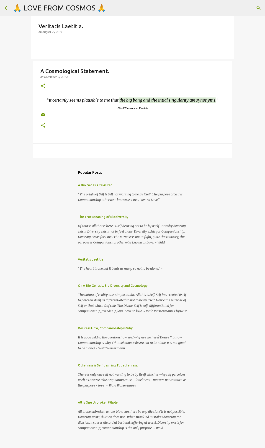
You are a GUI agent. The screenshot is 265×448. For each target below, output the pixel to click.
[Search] (258, 8)
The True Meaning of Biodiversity (103, 217)
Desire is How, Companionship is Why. (105, 328)
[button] (43, 86)
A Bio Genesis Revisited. (95, 185)
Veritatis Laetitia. (91, 259)
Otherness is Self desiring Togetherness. (108, 365)
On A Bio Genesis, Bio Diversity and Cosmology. (113, 285)
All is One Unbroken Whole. (98, 402)
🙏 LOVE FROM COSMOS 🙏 (59, 8)
